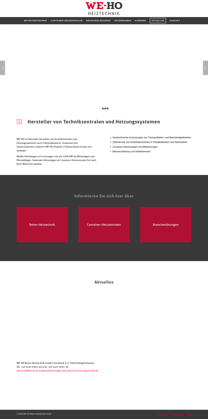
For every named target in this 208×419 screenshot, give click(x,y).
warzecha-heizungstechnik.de (82, 370)
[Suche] (184, 20)
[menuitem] (35, 20)
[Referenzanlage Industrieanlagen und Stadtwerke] (104, 224)
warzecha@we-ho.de (27, 370)
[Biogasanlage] (165, 224)
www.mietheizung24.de (52, 370)
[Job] (169, 381)
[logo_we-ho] (104, 8)
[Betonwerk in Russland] (42, 224)
